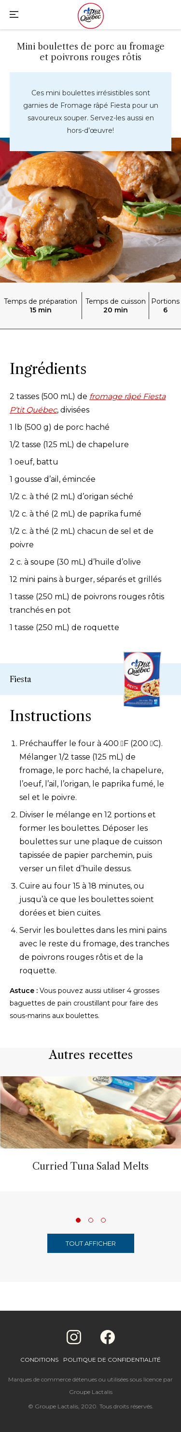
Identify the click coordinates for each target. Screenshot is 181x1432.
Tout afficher (91, 1243)
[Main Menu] (14, 15)
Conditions (39, 1359)
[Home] (91, 17)
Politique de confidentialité (112, 1359)
